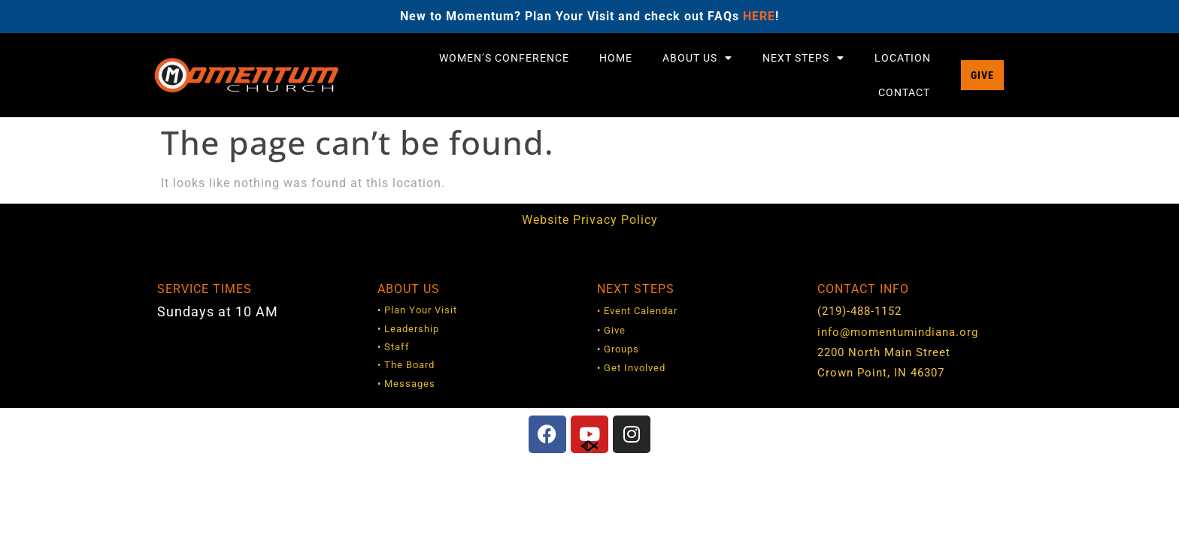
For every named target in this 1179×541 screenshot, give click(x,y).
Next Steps (803, 58)
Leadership (411, 328)
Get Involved (634, 367)
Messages (409, 383)
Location (902, 58)
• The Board (406, 364)
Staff (397, 346)
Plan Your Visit (420, 310)
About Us (697, 58)
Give (615, 330)
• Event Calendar (637, 310)
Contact (904, 92)
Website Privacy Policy (590, 220)
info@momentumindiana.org (897, 332)
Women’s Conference (504, 58)
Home (615, 58)
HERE (759, 16)
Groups (621, 349)
